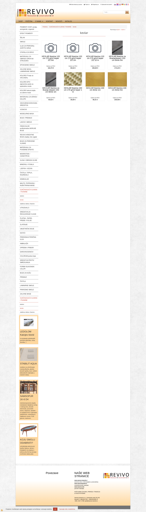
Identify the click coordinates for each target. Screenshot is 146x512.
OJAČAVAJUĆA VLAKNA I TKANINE (60, 27)
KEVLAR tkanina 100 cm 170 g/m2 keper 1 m (73, 90)
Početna (29, 21)
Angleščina (120, 4)
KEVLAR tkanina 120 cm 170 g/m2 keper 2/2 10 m (95, 58)
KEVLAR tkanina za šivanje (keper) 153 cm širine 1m (50, 90)
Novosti (59, 21)
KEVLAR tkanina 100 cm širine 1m (95, 89)
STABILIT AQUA (28, 363)
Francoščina (127, 4)
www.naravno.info (79, 487)
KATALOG (68, 21)
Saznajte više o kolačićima (67, 509)
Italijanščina (125, 4)
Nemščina (122, 4)
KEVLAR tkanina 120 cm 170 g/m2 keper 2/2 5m (51, 58)
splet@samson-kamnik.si (91, 501)
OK (55, 509)
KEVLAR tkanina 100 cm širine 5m (117, 89)
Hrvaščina (117, 4)
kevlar (22, 200)
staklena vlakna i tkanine (27, 204)
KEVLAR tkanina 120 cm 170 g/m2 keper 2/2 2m (73, 58)
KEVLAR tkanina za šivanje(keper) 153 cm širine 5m (117, 58)
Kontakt (49, 21)
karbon (22, 196)
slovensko (115, 4)
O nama (38, 21)
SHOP (21, 21)
